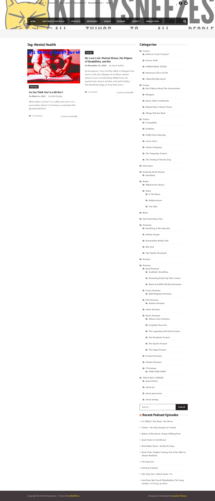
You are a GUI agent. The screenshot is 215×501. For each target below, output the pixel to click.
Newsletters (153, 21)
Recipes (146, 259)
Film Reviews (152, 300)
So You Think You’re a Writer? (46, 92)
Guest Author (118, 65)
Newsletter (79, 3)
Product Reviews (154, 356)
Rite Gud (33, 86)
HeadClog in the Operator (158, 228)
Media (145, 181)
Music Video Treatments (157, 100)
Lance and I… (152, 141)
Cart (29, 3)
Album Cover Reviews (159, 319)
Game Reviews (153, 309)
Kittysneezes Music (155, 184)
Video (148, 191)
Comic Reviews (153, 290)
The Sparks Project (158, 343)
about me (150, 387)
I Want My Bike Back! (156, 79)
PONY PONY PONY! (157, 371)
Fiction (146, 119)
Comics (146, 51)
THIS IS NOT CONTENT (153, 377)
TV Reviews (151, 368)
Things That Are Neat (155, 113)
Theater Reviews (154, 362)
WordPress (75, 496)
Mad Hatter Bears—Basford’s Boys (158, 446)
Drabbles (150, 128)
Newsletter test (95, 3)
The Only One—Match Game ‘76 (157, 474)
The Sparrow (148, 461)
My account (65, 3)
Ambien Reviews (157, 303)
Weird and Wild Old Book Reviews (165, 284)
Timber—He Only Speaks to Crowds (159, 427)
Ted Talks (153, 206)
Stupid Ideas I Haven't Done (159, 107)
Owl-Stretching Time (153, 219)
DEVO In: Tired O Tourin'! (157, 54)
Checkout (39, 3)
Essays (107, 21)
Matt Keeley (56, 96)
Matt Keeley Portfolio (53, 21)
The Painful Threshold (156, 253)
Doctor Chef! (152, 60)
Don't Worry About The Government (163, 88)
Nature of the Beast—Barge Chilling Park (161, 433)
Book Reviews (152, 268)
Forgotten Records (158, 325)
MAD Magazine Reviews (160, 293)
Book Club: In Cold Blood (154, 440)
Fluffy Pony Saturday (156, 135)
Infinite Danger (153, 234)
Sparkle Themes (179, 496)
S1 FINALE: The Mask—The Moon (157, 421)
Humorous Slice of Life (157, 72)
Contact (51, 3)
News (145, 212)
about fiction (152, 381)
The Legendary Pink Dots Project (164, 331)
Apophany (150, 175)
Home (32, 21)
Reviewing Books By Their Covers (165, 278)
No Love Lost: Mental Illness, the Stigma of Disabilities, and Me (108, 59)
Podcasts (75, 21)
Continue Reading (69, 116)
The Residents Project (159, 337)
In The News (154, 194)
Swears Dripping (154, 147)
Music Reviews (153, 315)
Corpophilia (151, 122)
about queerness (154, 393)
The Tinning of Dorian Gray (158, 159)
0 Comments (37, 116)
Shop (108, 3)
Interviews (92, 21)
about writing (152, 399)
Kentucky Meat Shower (154, 172)
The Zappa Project (157, 349)
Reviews (121, 21)
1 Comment (92, 92)
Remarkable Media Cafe (157, 240)
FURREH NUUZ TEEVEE (156, 66)
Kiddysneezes (155, 200)
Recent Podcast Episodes (161, 415)
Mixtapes (150, 94)
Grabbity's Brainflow (158, 272)
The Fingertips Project (156, 153)
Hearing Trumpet (150, 468)
